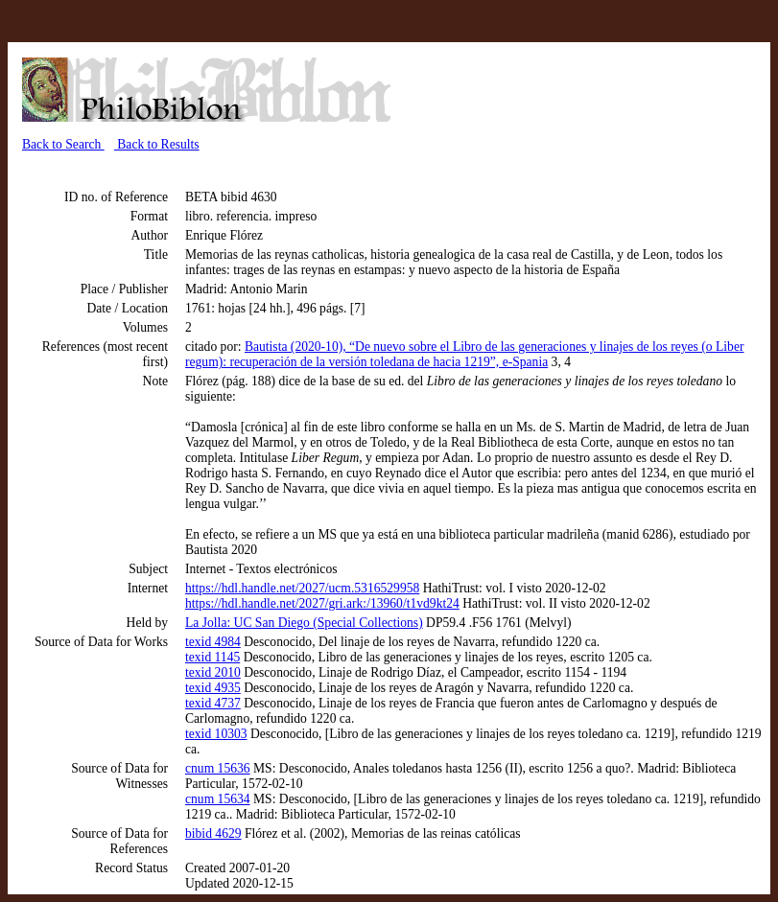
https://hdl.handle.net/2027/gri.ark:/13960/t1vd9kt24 (322, 603)
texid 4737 (213, 703)
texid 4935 (213, 688)
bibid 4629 (213, 833)
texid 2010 (213, 672)
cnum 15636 (217, 768)
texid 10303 (216, 734)
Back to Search (63, 144)
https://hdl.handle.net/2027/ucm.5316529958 (302, 588)
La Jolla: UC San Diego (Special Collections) (304, 622)
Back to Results (157, 144)
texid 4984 (213, 642)
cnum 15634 (217, 799)
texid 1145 (212, 657)
